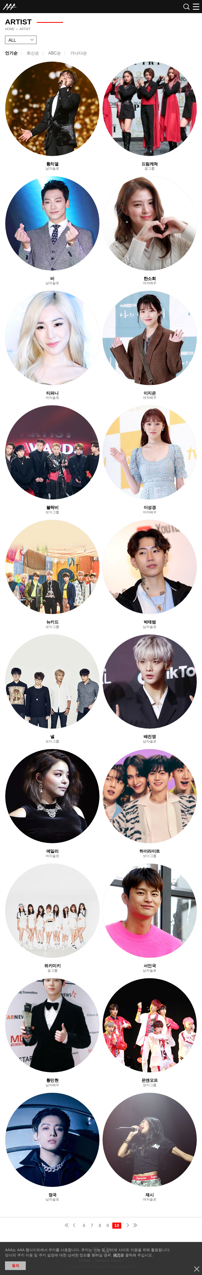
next (126, 1226)
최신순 (33, 53)
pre (75, 1226)
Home (9, 29)
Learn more (52, 116)
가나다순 (78, 53)
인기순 (11, 53)
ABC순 (54, 53)
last (135, 1226)
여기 (116, 1255)
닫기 (196, 1269)
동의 (15, 1265)
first (67, 1226)
